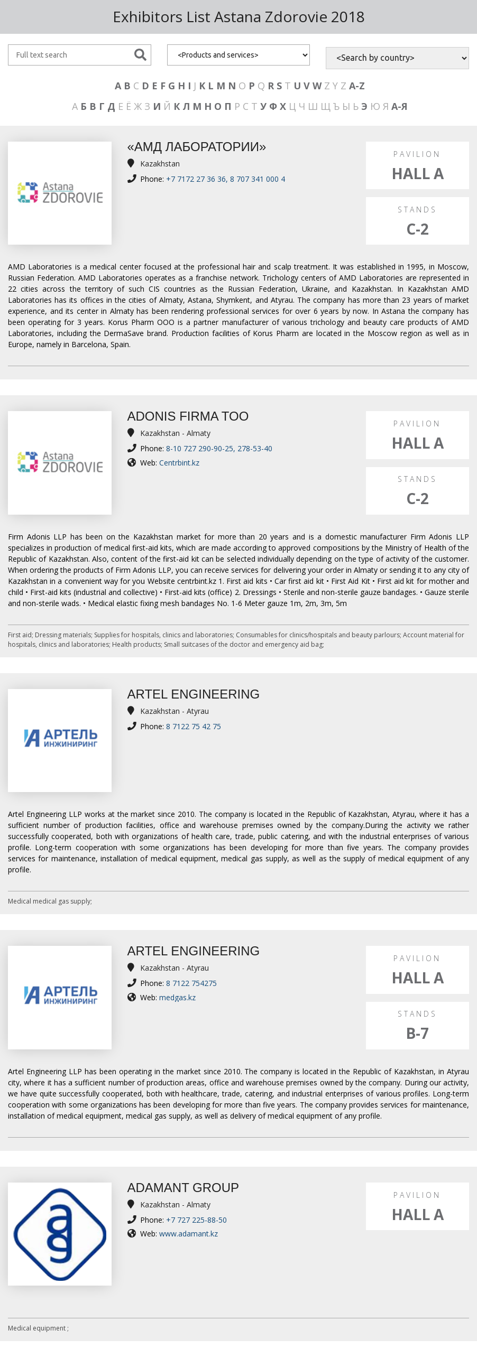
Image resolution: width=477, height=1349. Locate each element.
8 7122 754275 (191, 983)
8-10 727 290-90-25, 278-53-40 (219, 448)
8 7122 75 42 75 (193, 726)
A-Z (357, 85)
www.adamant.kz (188, 1234)
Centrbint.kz (179, 463)
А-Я (399, 106)
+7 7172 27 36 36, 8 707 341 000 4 (225, 179)
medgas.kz (177, 997)
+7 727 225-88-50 (196, 1220)
